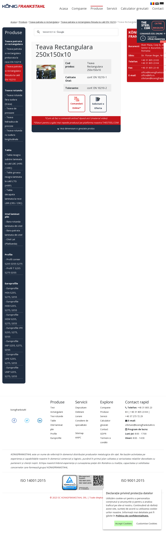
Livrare (78, 416)
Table (53, 420)
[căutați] (75, 32)
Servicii (112, 8)
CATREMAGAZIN (158, 25)
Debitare (79, 411)
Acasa (63, 8)
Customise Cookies (146, 523)
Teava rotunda (13, 90)
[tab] (76, 128)
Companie (79, 8)
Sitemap (79, 433)
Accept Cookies (123, 523)
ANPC (78, 437)
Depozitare (81, 407)
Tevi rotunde (56, 416)
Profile (8, 254)
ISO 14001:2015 (33, 480)
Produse (97, 8)
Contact (158, 8)
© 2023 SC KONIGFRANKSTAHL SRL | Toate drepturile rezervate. (83, 497)
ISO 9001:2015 (132, 480)
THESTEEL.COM (76, 122)
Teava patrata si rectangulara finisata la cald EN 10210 (88, 22)
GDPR (103, 433)
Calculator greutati (134, 8)
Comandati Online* (76, 103)
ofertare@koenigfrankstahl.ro (140, 424)
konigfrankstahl (18, 409)
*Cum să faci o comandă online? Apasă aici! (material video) (76, 118)
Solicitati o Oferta (98, 103)
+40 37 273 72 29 (134, 416)
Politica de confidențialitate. (132, 515)
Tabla (8, 150)
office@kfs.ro (148, 75)
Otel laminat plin (12, 215)
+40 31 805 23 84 (139, 411)
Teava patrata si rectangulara (44, 22)
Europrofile (11, 283)
